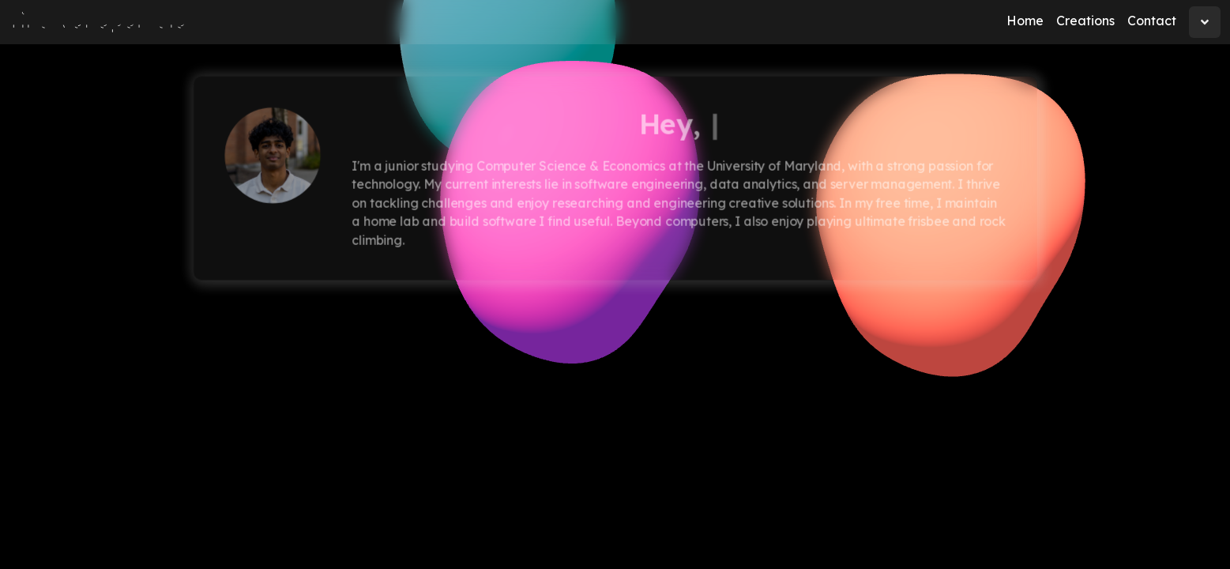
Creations (1085, 20)
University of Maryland (773, 165)
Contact (1151, 20)
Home (1025, 20)
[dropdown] (1205, 22)
